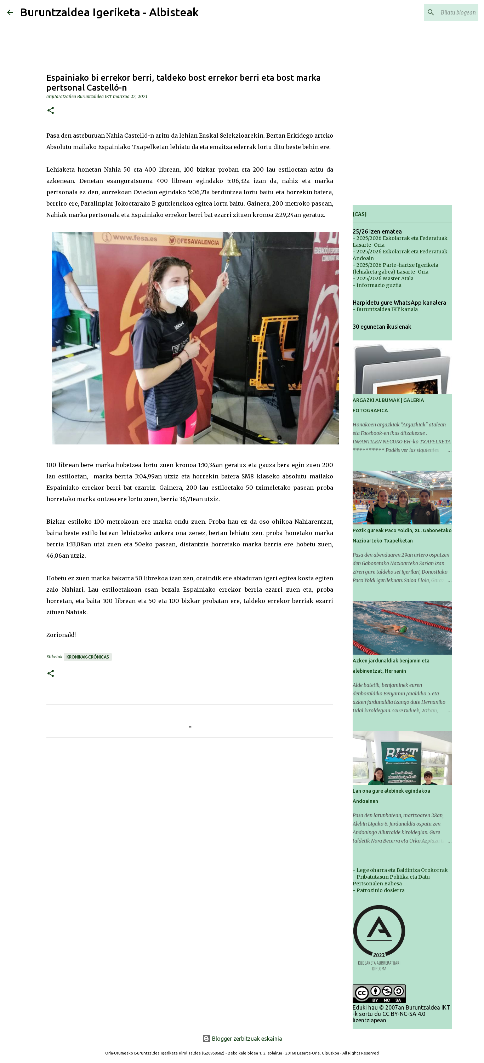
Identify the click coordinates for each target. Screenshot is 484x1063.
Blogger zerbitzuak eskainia (242, 1038)
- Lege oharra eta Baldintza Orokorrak (400, 870)
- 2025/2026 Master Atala (383, 278)
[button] (50, 111)
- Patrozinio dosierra (379, 890)
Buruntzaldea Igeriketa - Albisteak (109, 12)
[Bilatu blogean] (441, 12)
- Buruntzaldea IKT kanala (385, 309)
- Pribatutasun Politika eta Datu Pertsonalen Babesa (391, 880)
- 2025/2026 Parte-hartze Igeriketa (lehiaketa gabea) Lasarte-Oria (395, 268)
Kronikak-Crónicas (88, 657)
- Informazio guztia (377, 285)
